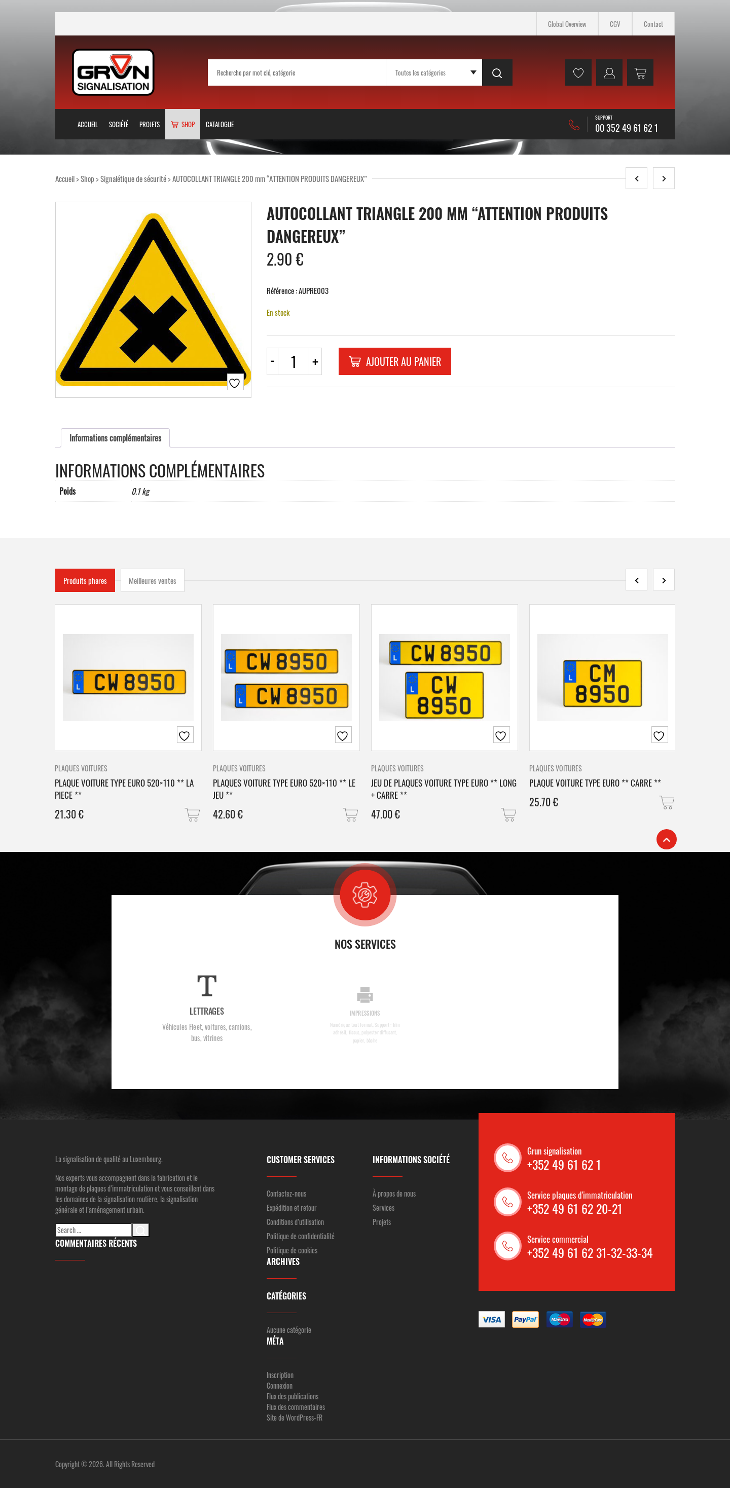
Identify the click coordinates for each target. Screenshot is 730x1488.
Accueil (88, 124)
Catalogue (220, 124)
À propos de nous (394, 1193)
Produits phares (85, 580)
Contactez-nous (286, 1193)
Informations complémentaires (115, 438)
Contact (653, 24)
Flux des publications (292, 1396)
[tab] (115, 438)
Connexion (280, 1385)
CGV (615, 24)
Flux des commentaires (296, 1406)
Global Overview (567, 24)
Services (383, 1207)
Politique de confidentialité (301, 1236)
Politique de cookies (292, 1250)
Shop (87, 178)
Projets (149, 124)
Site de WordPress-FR (294, 1417)
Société (118, 124)
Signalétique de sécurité (133, 178)
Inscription (280, 1374)
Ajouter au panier (395, 361)
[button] (193, 815)
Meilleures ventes (152, 580)
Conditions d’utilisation (295, 1221)
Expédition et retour (292, 1207)
